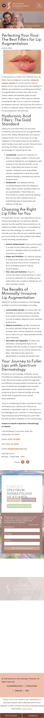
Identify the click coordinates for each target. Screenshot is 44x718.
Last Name (8, 540)
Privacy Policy (31, 686)
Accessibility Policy (14, 686)
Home (5, 23)
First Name (8, 534)
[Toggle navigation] (39, 6)
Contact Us (33, 715)
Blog (12, 23)
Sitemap (18, 690)
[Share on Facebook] (23, 462)
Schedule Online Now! (19, 507)
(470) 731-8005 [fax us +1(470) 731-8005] (12, 444)
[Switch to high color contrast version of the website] (4, 5)
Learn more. (27, 709)
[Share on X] (27, 462)
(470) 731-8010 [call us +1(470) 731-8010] (11, 715)
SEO (27, 690)
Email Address (9, 527)
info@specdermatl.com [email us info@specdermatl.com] (17, 449)
